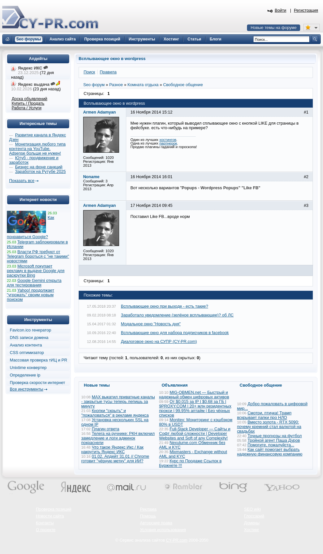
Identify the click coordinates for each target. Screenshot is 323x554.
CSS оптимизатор (27, 352)
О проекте (45, 530)
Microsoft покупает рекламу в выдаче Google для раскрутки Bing (36, 271)
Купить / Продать (28, 103)
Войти (280, 10)
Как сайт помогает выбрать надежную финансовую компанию (269, 451)
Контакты (45, 523)
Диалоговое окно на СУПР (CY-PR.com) (159, 341)
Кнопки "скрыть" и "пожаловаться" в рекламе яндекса (115, 413)
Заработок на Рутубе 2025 (40, 171)
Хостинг (251, 530)
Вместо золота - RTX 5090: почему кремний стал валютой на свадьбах (269, 427)
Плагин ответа (105, 429)
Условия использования (163, 530)
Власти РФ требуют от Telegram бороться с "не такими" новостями (38, 256)
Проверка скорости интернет (37, 382)
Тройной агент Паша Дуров (274, 440)
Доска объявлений (29, 99)
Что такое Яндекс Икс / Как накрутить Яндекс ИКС (112, 449)
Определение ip (25, 375)
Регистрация (306, 10)
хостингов (167, 140)
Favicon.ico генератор (30, 330)
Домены (252, 523)
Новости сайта (50, 516)
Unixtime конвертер (28, 367)
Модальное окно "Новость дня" (151, 324)
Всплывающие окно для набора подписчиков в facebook (175, 333)
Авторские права (156, 523)
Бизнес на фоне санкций (38, 167)
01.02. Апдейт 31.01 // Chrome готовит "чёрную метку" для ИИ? (115, 458)
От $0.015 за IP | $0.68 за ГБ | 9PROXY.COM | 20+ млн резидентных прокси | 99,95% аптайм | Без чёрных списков (195, 408)
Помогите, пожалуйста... (271, 445)
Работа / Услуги (26, 108)
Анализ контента (26, 345)
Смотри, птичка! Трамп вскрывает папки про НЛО (264, 415)
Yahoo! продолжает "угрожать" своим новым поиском (30, 295)
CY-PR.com (177, 540)
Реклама (148, 509)
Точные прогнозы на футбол (275, 436)
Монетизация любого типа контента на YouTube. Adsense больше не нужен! (37, 149)
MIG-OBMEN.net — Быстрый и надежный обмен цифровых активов (194, 394)
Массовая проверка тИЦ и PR (38, 360)
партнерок (168, 143)
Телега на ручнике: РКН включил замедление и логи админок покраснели (118, 438)
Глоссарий (254, 516)
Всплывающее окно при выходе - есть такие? (164, 306)
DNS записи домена (29, 337)
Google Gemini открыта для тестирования (34, 282)
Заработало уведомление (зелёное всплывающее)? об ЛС (177, 315)
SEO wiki (252, 509)
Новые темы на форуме (274, 27)
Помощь (148, 516)
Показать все (21, 180)
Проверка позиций (53, 509)
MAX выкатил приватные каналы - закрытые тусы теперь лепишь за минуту (118, 401)
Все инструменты (26, 389)
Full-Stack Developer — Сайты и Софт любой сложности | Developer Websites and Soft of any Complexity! (195, 433)
